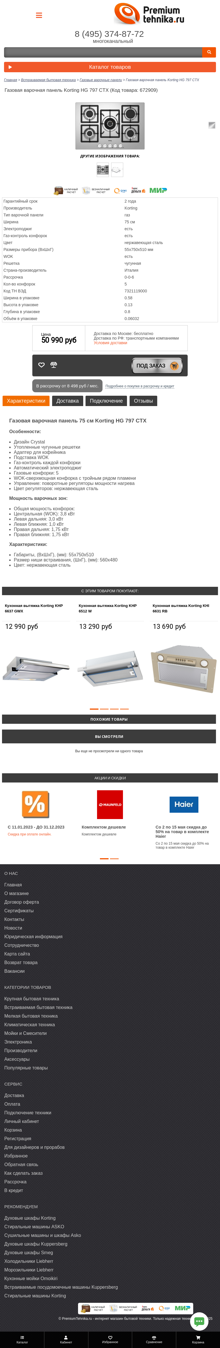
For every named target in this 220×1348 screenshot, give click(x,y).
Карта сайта (17, 953)
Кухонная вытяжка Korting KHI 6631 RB (181, 608)
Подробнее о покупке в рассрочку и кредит (139, 386)
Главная (13, 884)
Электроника (18, 1041)
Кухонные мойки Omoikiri (30, 1278)
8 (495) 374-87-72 (109, 34)
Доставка (67, 401)
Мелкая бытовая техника (31, 1016)
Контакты (14, 919)
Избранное (16, 1155)
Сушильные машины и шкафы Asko (42, 1235)
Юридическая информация (33, 936)
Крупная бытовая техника (31, 998)
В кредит (13, 1190)
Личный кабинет (21, 1121)
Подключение (106, 401)
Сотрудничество (21, 945)
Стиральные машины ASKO (34, 1226)
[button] (94, 709)
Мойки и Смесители (25, 1033)
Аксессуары (17, 1059)
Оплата (12, 1104)
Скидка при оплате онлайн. (30, 834)
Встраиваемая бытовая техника (38, 1007)
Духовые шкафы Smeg (28, 1252)
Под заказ (150, 366)
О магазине (16, 893)
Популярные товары (26, 1067)
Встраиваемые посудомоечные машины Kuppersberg (61, 1287)
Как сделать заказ (23, 1173)
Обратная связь (21, 1164)
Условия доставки (110, 342)
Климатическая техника (29, 1024)
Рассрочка (15, 1181)
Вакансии (14, 971)
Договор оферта (21, 902)
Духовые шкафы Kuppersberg (35, 1244)
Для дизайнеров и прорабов (34, 1147)
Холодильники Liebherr (28, 1261)
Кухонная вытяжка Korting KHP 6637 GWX (34, 608)
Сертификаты (19, 910)
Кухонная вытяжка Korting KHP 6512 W (108, 608)
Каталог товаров (68, 67)
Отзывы (143, 401)
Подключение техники (27, 1112)
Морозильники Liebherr (29, 1269)
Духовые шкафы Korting (30, 1218)
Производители (20, 1050)
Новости (13, 928)
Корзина (13, 1130)
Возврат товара (21, 962)
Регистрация (17, 1138)
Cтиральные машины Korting (35, 1295)
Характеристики (26, 401)
